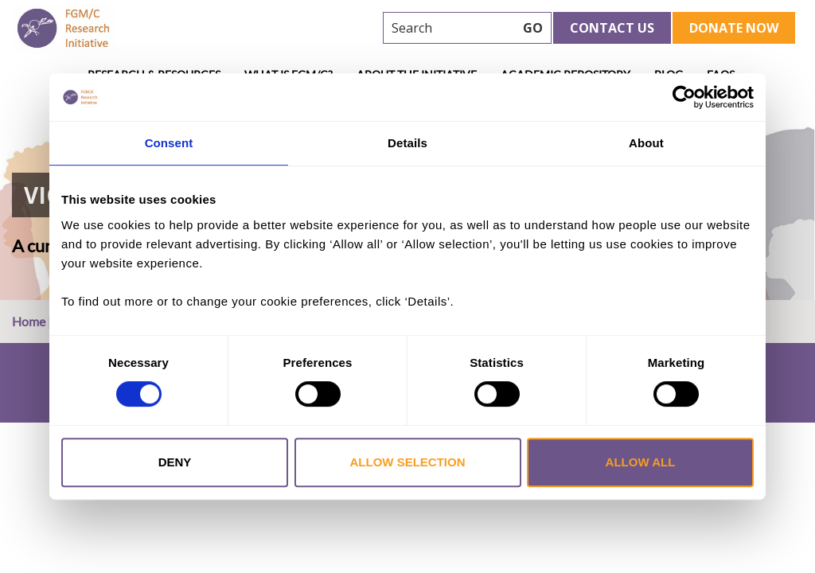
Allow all (641, 462)
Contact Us (612, 28)
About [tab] (646, 143)
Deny (175, 462)
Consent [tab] (169, 143)
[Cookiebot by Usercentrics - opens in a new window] (684, 97)
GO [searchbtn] (533, 28)
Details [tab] (407, 143)
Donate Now (733, 28)
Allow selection (408, 462)
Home (28, 321)
